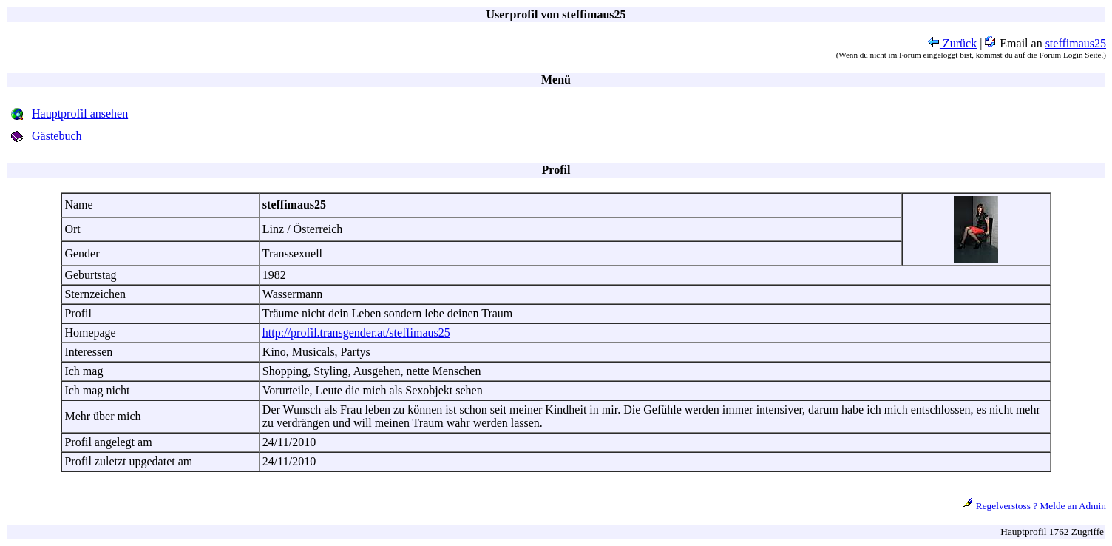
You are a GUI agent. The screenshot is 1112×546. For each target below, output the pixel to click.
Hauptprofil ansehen (80, 113)
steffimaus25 (1075, 43)
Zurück (952, 43)
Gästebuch (57, 135)
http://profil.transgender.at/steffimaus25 (356, 332)
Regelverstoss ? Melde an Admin (1041, 505)
